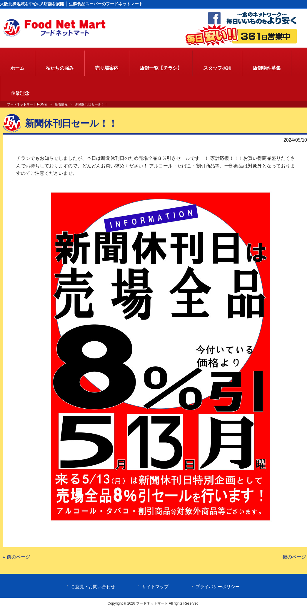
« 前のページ (16, 556)
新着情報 (61, 104)
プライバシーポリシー (218, 586)
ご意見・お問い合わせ (93, 586)
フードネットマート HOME (27, 104)
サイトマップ (155, 586)
